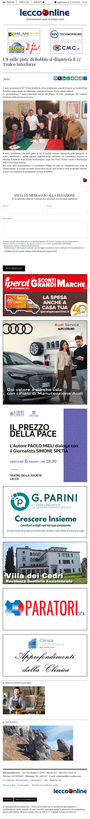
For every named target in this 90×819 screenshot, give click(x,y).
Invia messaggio (14, 268)
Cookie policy (24, 785)
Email (49, 206)
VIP (59, 780)
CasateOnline (36, 780)
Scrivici (8, 800)
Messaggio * (8, 218)
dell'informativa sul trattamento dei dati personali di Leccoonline (27, 244)
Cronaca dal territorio (13, 69)
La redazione (8, 780)
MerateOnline (22, 780)
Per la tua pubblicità (25, 800)
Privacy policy (9, 785)
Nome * (6, 206)
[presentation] (20, 259)
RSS (46, 780)
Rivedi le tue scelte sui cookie (45, 785)
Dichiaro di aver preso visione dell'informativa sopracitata (31, 251)
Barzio (7, 79)
